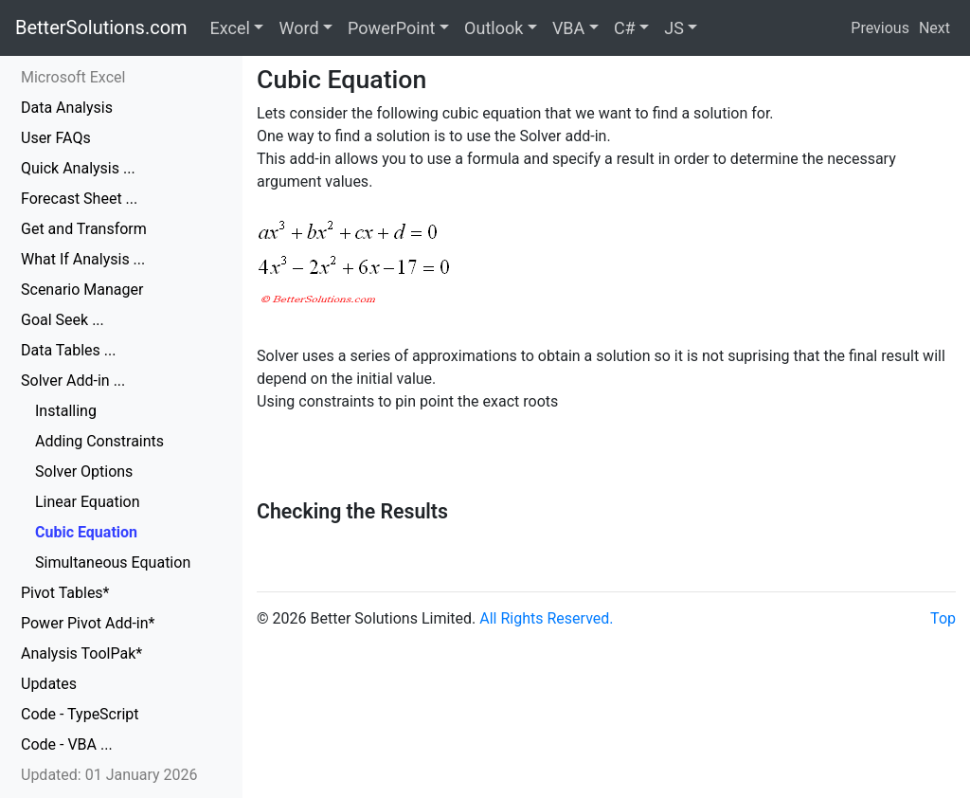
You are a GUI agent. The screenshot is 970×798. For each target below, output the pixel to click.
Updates (49, 684)
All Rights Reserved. (546, 618)
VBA (568, 28)
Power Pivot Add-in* (87, 623)
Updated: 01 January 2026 (109, 775)
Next (934, 28)
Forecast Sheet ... (79, 199)
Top (943, 618)
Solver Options (84, 471)
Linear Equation (87, 502)
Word (298, 28)
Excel (230, 28)
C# (625, 28)
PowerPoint (391, 28)
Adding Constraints (99, 441)
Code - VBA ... (67, 744)
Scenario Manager (82, 290)
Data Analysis (67, 108)
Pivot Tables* (65, 593)
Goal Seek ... (62, 320)
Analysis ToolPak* (81, 653)
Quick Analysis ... (78, 168)
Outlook (493, 28)
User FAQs (56, 138)
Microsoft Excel (73, 77)
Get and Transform (84, 229)
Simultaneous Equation (112, 562)
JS (674, 28)
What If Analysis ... (83, 259)
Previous (880, 28)
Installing (66, 411)
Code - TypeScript (80, 714)
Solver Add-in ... (73, 381)
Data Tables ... (68, 350)
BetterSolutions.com (101, 27)
